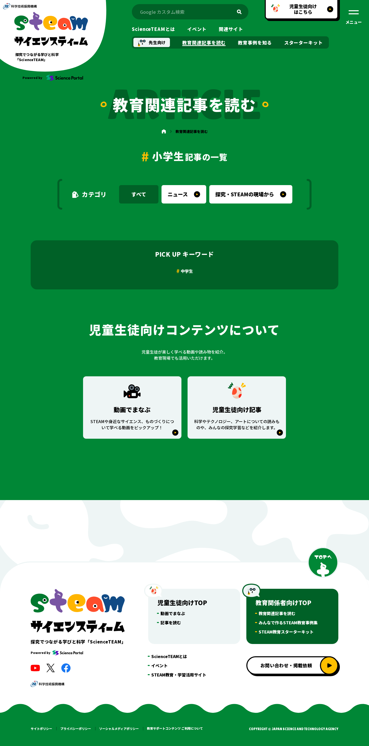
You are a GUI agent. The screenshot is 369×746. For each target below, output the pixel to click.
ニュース (178, 194)
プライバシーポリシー (75, 728)
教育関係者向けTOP (283, 602)
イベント (159, 665)
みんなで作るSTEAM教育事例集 (288, 622)
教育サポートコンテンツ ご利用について (175, 728)
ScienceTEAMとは (169, 656)
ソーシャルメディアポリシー (119, 728)
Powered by (57, 652)
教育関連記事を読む (277, 613)
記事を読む (170, 622)
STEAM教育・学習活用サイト (178, 675)
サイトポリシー (41, 728)
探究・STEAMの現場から (244, 194)
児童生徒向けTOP (182, 602)
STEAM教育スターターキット (286, 632)
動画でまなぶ (172, 613)
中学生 (187, 271)
